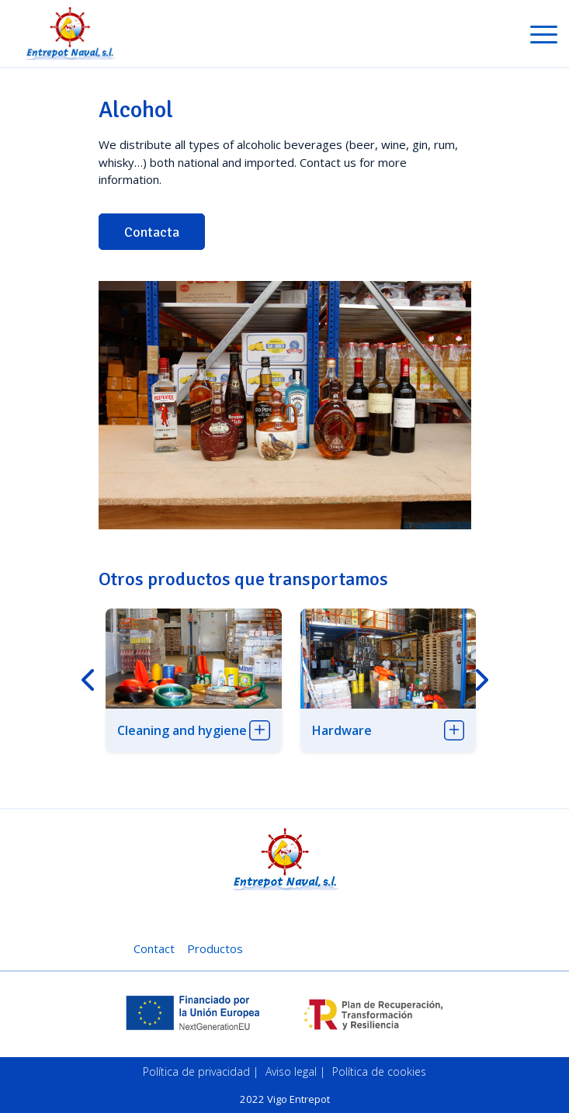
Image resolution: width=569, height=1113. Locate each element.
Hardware (342, 730)
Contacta (151, 232)
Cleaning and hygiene (182, 730)
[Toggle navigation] (543, 37)
